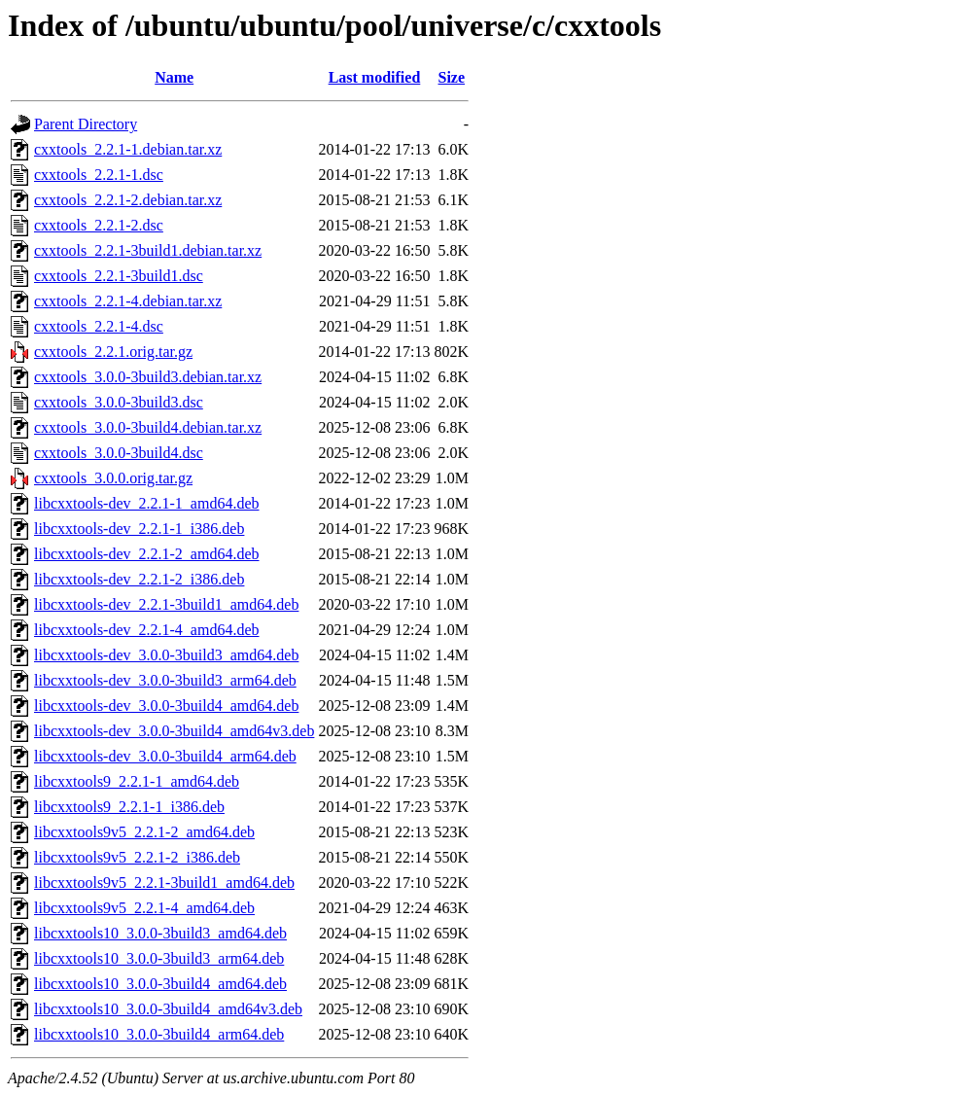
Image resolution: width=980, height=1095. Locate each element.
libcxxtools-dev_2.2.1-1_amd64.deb (147, 503)
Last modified (375, 77)
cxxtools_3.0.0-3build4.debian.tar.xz (148, 427)
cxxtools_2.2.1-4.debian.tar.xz (128, 301)
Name (174, 77)
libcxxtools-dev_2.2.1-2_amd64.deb (147, 554)
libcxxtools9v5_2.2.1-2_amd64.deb (144, 832)
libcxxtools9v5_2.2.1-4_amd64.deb (144, 908)
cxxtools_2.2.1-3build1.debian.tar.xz (148, 250)
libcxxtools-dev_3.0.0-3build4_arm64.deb (165, 756)
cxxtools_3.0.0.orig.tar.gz (113, 478)
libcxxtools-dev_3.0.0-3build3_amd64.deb (166, 655)
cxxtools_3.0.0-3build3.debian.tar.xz (148, 377)
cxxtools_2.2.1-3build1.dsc (118, 275)
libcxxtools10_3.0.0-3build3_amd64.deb (160, 933)
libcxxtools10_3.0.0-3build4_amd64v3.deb (168, 1009)
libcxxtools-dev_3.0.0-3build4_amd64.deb (166, 705)
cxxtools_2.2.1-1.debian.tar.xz (128, 149)
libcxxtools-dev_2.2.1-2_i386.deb (139, 579)
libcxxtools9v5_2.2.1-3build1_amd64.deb (164, 882)
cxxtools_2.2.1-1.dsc (98, 174)
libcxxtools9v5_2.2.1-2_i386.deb (137, 857)
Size (452, 77)
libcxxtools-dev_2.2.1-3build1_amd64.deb (166, 604)
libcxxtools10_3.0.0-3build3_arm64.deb (159, 958)
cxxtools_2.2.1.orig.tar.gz (113, 351)
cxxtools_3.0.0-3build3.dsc (118, 402)
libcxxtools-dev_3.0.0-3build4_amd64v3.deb (174, 731)
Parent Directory (85, 124)
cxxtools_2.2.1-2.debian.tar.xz (128, 200)
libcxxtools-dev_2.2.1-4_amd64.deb (147, 629)
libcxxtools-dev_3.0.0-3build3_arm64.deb (165, 680)
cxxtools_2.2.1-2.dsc (98, 225)
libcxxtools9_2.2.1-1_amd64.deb (136, 781)
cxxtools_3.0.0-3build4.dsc (118, 452)
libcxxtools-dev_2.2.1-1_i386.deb (139, 528)
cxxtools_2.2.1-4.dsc (98, 326)
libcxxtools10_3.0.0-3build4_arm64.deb (159, 1034)
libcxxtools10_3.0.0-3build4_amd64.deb (160, 983)
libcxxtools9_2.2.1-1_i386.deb (129, 806)
